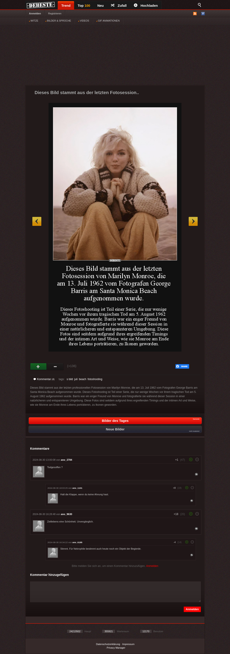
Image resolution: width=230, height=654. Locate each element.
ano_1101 (77, 488)
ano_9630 (66, 514)
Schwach (55, 366)
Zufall (119, 5)
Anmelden (35, 13)
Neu (100, 5)
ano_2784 (66, 459)
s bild (70, 379)
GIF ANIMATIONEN (107, 20)
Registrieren (54, 13)
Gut (38, 366)
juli (76, 379)
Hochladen (146, 5)
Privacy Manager (116, 647)
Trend (66, 5)
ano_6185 (77, 542)
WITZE (33, 20)
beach (82, 379)
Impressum (128, 644)
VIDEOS (83, 20)
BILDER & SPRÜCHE (58, 20)
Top (84, 5)
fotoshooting (95, 379)
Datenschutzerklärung (108, 644)
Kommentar (44, 379)
